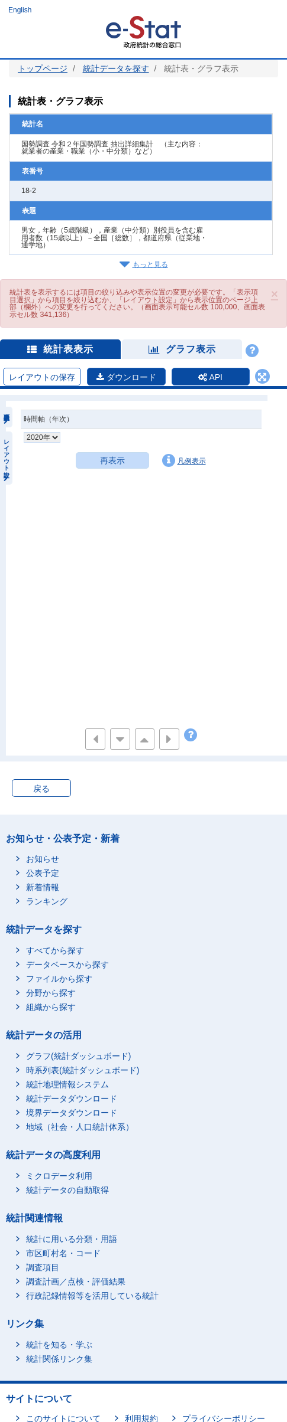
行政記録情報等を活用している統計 (92, 1296)
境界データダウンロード (71, 1113)
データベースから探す (67, 964)
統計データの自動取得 (67, 1190)
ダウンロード (126, 377)
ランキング (46, 901)
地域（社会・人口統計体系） (80, 1127)
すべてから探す (55, 950)
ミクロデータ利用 (59, 1176)
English (19, 10)
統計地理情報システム (67, 1084)
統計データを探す (116, 68)
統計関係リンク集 (59, 1359)
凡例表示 (184, 460)
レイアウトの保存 (42, 377)
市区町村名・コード (63, 1253)
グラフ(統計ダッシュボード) (78, 1056)
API (210, 377)
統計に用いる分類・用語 (71, 1239)
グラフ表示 (182, 349)
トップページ (42, 68)
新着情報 (42, 887)
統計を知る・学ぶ (59, 1345)
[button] (274, 293)
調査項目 (42, 1267)
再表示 (112, 460)
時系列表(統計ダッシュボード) (82, 1070)
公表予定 (42, 873)
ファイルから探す (59, 979)
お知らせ (42, 859)
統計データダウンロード (71, 1098)
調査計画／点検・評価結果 (75, 1281)
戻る (41, 788)
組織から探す (51, 1007)
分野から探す (51, 993)
